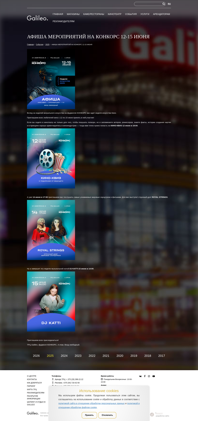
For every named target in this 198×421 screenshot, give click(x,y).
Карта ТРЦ (32, 389)
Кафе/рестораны (93, 14)
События (131, 14)
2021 (106, 355)
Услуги (144, 14)
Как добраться (34, 383)
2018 (147, 355)
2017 (161, 355)
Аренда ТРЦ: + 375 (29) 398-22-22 (67, 379)
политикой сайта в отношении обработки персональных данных (91, 403)
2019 (133, 355)
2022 (92, 355)
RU (169, 4)
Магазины (73, 14)
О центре (31, 376)
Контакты (32, 379)
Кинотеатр (114, 14)
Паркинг (31, 386)
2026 (36, 355)
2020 (120, 355)
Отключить (107, 415)
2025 (50, 355)
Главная (58, 14)
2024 (64, 355)
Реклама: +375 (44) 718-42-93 (66, 383)
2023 (78, 355)
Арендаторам (161, 14)
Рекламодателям (64, 21)
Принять (89, 415)
